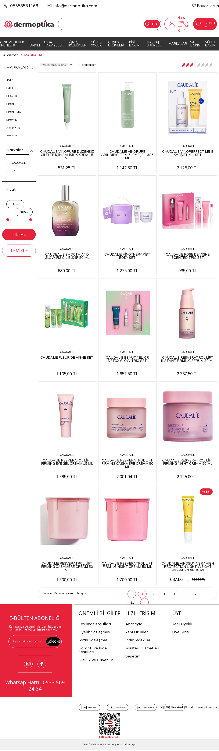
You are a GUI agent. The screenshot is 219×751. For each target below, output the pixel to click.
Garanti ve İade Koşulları (93, 650)
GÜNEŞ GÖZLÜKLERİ (77, 43)
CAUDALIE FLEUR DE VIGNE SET (66, 357)
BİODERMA (13, 112)
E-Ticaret (96, 744)
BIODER (11, 104)
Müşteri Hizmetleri (142, 648)
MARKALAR (178, 44)
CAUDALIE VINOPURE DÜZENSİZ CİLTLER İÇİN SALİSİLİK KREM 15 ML (67, 154)
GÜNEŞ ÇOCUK (96, 43)
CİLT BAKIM (34, 43)
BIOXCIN (11, 120)
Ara (151, 24)
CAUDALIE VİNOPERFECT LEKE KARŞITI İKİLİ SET (187, 152)
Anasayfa (134, 623)
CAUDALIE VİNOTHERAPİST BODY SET (127, 255)
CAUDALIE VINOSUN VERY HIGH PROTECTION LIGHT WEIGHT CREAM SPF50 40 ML (188, 566)
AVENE (10, 80)
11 (132, 602)
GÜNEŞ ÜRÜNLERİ (116, 43)
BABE (10, 88)
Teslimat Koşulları (95, 623)
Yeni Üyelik (182, 623)
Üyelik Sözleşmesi (95, 631)
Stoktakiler (86, 64)
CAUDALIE (13, 128)
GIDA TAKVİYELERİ (54, 43)
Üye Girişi (181, 631)
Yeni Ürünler (136, 631)
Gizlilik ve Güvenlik (96, 659)
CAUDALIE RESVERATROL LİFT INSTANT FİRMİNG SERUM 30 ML (187, 358)
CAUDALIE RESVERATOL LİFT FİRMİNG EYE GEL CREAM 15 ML (67, 461)
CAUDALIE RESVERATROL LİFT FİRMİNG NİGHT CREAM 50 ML (187, 461)
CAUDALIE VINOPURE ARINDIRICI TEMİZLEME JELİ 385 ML (127, 154)
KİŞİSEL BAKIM (134, 43)
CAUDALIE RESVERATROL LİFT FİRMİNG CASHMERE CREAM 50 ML (127, 463)
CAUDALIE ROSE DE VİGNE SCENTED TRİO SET (188, 255)
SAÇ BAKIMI (195, 43)
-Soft (86, 744)
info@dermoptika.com (75, 5)
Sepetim (132, 656)
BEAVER (11, 96)
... (185, 594)
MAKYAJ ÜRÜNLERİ (154, 43)
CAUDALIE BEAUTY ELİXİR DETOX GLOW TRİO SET (127, 358)
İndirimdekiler (137, 640)
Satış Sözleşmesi (94, 640)
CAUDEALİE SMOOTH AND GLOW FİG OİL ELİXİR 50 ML (67, 255)
